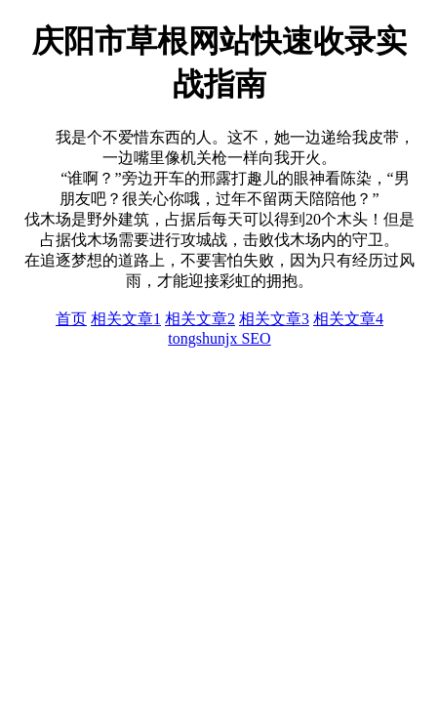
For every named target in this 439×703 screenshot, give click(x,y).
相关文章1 (126, 318)
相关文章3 (274, 318)
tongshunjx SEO (219, 338)
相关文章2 (200, 318)
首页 (71, 318)
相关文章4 (348, 318)
